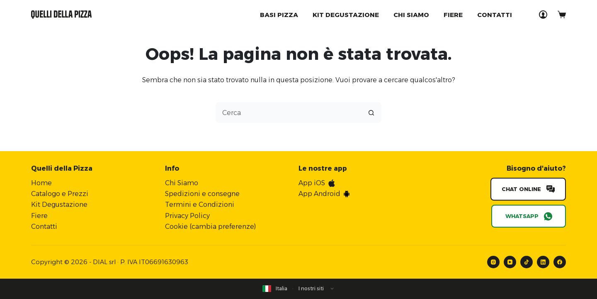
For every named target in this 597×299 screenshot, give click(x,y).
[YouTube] (510, 260)
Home (41, 181)
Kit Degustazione (59, 203)
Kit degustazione (346, 15)
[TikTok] (526, 260)
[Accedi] (543, 14)
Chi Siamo (411, 15)
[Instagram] (493, 260)
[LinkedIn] (543, 260)
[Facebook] (559, 260)
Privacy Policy (187, 214)
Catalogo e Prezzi (59, 192)
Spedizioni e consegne (202, 192)
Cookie (176, 225)
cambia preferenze (223, 225)
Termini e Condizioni (199, 203)
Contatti (494, 15)
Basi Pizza (279, 15)
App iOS (311, 181)
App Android (319, 192)
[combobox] (288, 112)
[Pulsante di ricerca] (371, 113)
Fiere (453, 15)
